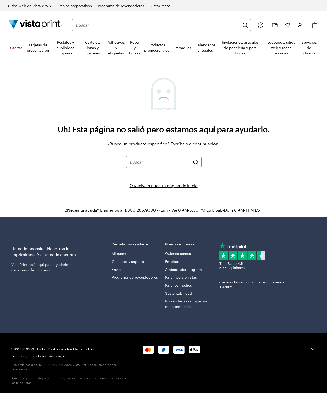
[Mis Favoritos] (287, 25)
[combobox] (158, 25)
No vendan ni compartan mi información (186, 304)
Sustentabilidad (178, 293)
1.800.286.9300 (22, 349)
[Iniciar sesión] (300, 25)
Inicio (41, 349)
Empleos (172, 261)
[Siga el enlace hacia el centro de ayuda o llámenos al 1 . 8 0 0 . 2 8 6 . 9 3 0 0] (260, 25)
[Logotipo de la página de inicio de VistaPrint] (35, 25)
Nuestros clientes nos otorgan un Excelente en (252, 284)
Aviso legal (57, 356)
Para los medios (178, 285)
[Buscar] (245, 25)
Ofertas (16, 48)
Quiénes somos (178, 253)
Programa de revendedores (135, 277)
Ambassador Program (183, 269)
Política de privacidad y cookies (71, 349)
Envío (116, 269)
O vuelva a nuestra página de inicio (164, 185)
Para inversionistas (181, 277)
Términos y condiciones (28, 356)
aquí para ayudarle (52, 264)
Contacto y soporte (128, 261)
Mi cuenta (120, 253)
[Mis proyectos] (275, 25)
